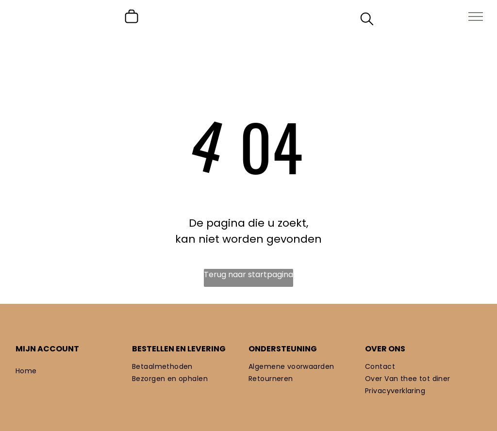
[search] (367, 20)
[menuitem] (74, 371)
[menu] (475, 16)
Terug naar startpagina (248, 274)
